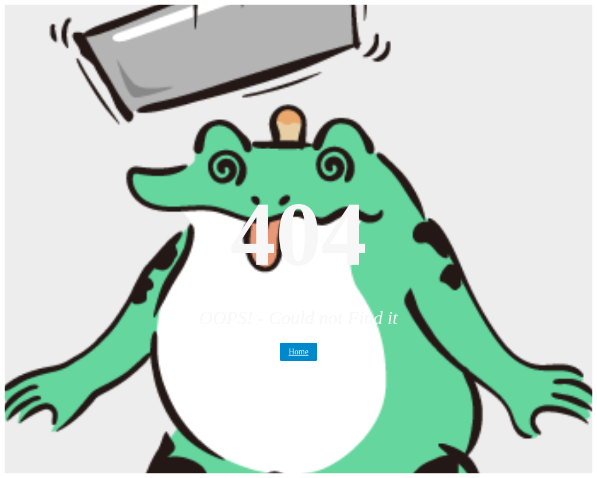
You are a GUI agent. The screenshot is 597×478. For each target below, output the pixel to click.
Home (298, 351)
